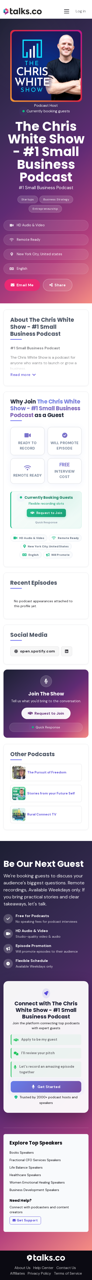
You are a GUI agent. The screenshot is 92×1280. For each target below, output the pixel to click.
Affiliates (17, 1273)
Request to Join (46, 517)
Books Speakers (22, 1152)
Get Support (25, 1220)
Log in (81, 11)
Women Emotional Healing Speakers (37, 1182)
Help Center (43, 1267)
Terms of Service (68, 1273)
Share (57, 285)
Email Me (22, 285)
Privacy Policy (39, 1273)
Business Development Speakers (34, 1190)
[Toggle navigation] (66, 11)
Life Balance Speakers (26, 1167)
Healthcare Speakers (25, 1175)
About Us (22, 1267)
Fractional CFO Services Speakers (35, 1160)
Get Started (46, 1086)
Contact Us (66, 1267)
